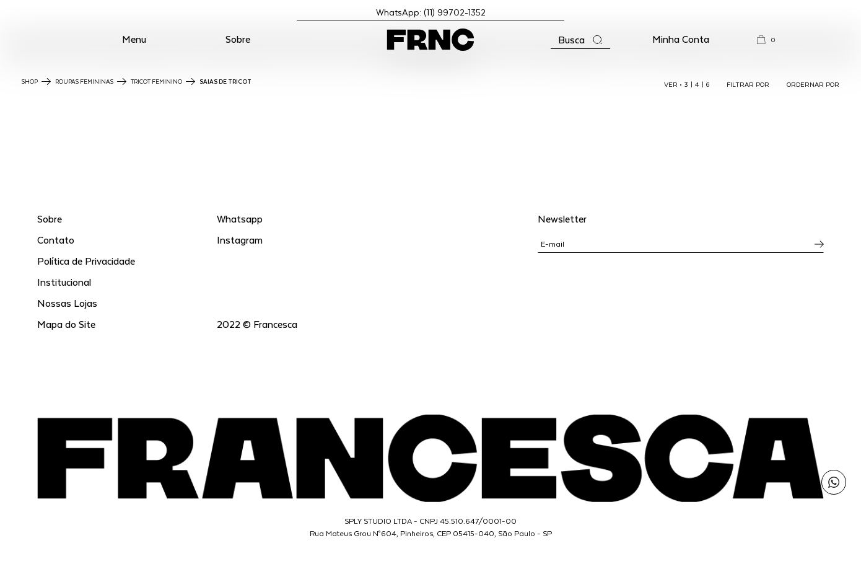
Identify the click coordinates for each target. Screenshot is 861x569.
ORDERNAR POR (813, 84)
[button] (134, 39)
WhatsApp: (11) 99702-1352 (431, 12)
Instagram (240, 239)
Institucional (64, 281)
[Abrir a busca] (580, 40)
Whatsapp (240, 218)
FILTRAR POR (748, 84)
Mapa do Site (66, 324)
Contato (55, 239)
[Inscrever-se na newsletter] (819, 244)
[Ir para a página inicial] (430, 40)
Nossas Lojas (67, 303)
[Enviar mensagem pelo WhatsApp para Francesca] (834, 482)
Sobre (237, 38)
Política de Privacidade (86, 260)
